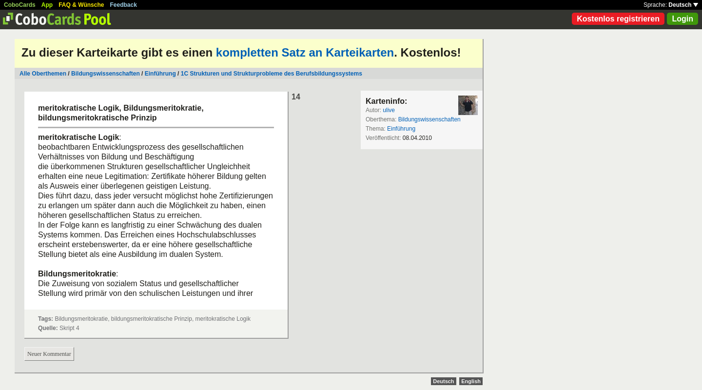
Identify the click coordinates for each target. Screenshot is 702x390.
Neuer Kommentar (49, 354)
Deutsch (683, 4)
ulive (389, 110)
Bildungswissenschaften (105, 73)
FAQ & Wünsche (81, 4)
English (471, 381)
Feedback (123, 4)
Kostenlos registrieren (618, 19)
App (47, 4)
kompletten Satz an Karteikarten (305, 52)
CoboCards (20, 4)
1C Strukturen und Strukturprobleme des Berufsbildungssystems (271, 73)
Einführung (160, 73)
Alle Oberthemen (43, 73)
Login (682, 19)
